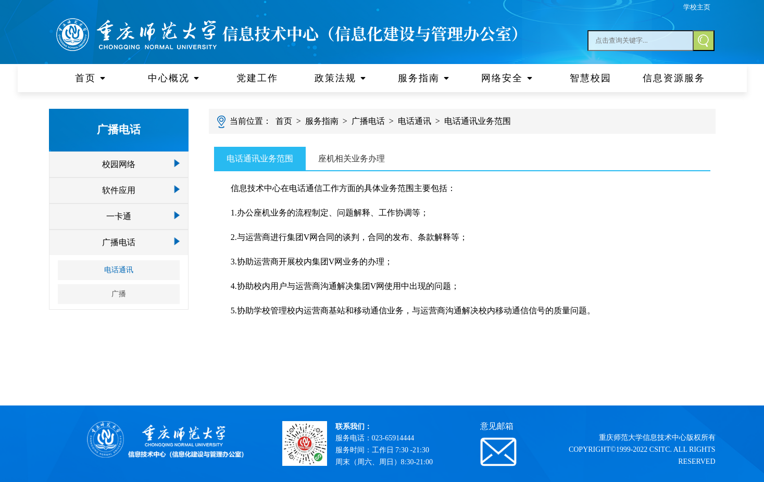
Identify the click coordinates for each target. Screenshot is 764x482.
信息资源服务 (674, 78)
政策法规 (341, 78)
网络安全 (507, 78)
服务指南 (424, 78)
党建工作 (257, 78)
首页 (90, 78)
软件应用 (118, 190)
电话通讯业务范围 (477, 121)
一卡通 (118, 216)
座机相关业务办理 (351, 158)
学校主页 (696, 7)
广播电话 (118, 242)
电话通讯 (118, 270)
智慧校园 (590, 78)
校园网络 (118, 164)
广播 (118, 294)
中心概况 (174, 78)
